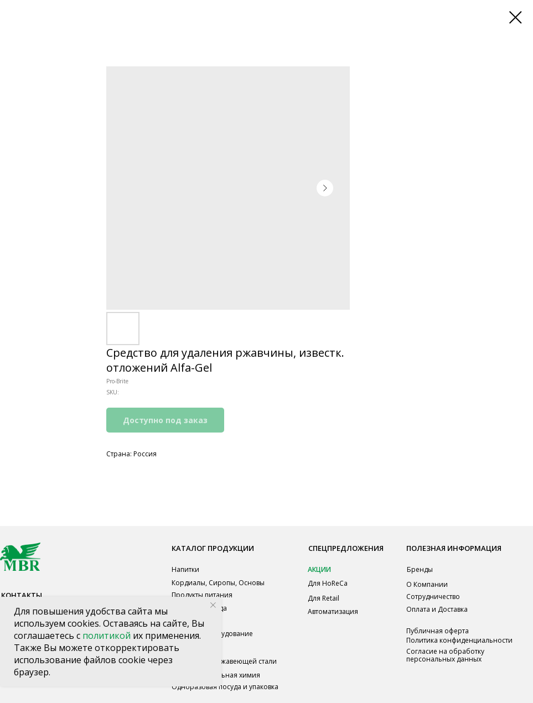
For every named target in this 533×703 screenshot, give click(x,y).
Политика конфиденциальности (459, 640)
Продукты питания (202, 595)
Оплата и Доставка (437, 609)
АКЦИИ (319, 569)
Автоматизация (333, 611)
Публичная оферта (437, 631)
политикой (107, 635)
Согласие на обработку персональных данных (445, 655)
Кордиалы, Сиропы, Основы (218, 582)
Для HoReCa (328, 583)
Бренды (420, 569)
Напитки (185, 569)
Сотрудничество (433, 596)
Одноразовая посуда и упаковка (225, 686)
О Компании (427, 584)
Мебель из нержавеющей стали (224, 661)
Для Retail (323, 598)
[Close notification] (213, 605)
